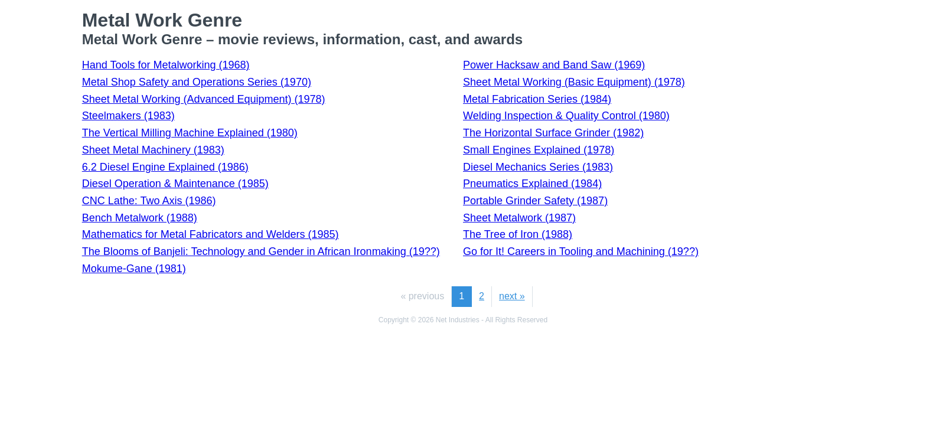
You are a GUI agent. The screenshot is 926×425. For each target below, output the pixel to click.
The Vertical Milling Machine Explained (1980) (190, 133)
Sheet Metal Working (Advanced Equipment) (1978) (203, 99)
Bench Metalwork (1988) (139, 218)
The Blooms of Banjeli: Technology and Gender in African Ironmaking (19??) (261, 251)
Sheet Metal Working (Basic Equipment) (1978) (574, 82)
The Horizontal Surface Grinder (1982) (553, 133)
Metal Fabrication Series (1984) (537, 99)
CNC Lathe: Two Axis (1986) (149, 201)
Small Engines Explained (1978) (538, 150)
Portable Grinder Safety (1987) (535, 201)
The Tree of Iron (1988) (517, 234)
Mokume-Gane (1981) (134, 268)
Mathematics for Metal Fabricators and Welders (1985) (210, 234)
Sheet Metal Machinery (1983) (153, 150)
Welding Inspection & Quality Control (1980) (566, 116)
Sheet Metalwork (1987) (519, 218)
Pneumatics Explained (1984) (532, 183)
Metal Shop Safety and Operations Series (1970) (196, 82)
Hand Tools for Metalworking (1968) (166, 65)
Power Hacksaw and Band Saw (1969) (554, 65)
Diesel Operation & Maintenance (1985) (175, 183)
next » (512, 296)
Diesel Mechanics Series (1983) (538, 167)
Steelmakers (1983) (128, 116)
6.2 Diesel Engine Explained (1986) (165, 167)
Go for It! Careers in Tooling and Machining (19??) (581, 251)
